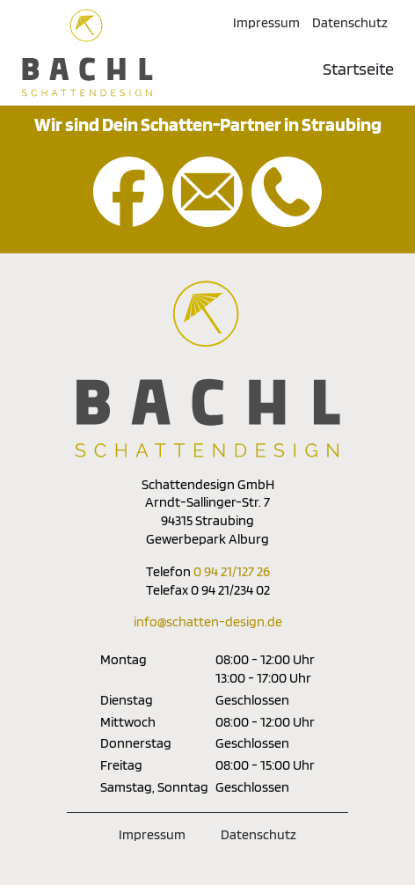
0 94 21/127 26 (231, 571)
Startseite (358, 68)
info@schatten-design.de (208, 621)
